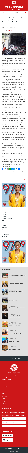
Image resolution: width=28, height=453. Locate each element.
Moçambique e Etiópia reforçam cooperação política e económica (16, 292)
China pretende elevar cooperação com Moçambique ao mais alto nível (17, 332)
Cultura (4, 220)
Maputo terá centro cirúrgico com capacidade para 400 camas (16, 316)
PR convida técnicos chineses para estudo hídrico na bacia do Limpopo (17, 348)
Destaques (9, 30)
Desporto (4, 223)
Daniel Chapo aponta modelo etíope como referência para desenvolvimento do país (17, 276)
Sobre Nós (4, 391)
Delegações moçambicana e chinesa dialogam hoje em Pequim (16, 340)
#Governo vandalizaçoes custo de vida (14, 172)
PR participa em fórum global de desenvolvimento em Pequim (15, 324)
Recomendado (5, 234)
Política (4, 232)
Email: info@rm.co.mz (6, 377)
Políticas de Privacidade (14, 450)
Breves (4, 216)
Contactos (4, 403)
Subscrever (14, 425)
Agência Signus (15, 451)
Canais (3, 398)
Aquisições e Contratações (8, 212)
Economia (4, 227)
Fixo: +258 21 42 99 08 (6, 379)
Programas (4, 401)
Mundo (3, 229)
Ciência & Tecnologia (7, 218)
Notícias (4, 214)
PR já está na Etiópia (13, 300)
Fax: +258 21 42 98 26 (6, 382)
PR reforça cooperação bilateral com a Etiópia (17, 308)
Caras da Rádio (5, 396)
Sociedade (4, 236)
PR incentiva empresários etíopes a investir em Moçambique (16, 284)
